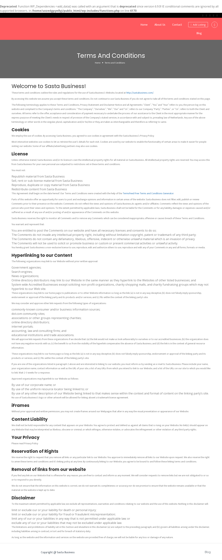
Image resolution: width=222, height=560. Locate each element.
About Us (159, 24)
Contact (177, 24)
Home (144, 24)
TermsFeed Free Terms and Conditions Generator (148, 193)
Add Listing (198, 24)
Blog (199, 33)
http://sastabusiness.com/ (139, 93)
